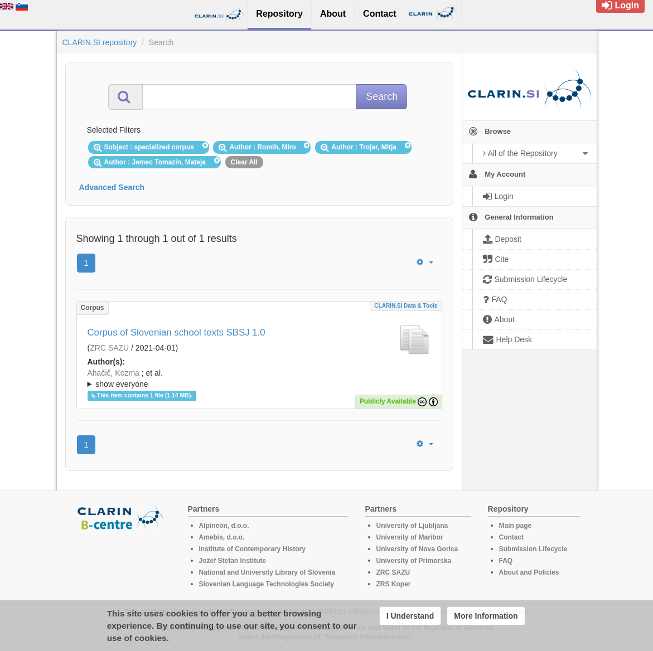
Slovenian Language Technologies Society (267, 584)
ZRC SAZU (109, 347)
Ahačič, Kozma (113, 372)
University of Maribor (409, 537)
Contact (511, 537)
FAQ (506, 561)
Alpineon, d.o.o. (224, 525)
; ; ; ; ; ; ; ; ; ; (259, 378)
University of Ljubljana (412, 525)
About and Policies (529, 572)
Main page (515, 525)
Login (620, 5)
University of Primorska (414, 561)
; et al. (259, 379)
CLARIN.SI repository (99, 42)
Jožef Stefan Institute (233, 561)
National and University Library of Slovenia (267, 572)
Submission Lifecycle (533, 549)
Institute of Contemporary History (252, 549)
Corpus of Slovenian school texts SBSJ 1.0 (176, 332)
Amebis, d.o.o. (222, 537)
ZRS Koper (393, 584)
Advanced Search (112, 187)
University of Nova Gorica (417, 549)
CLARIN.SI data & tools (405, 306)
